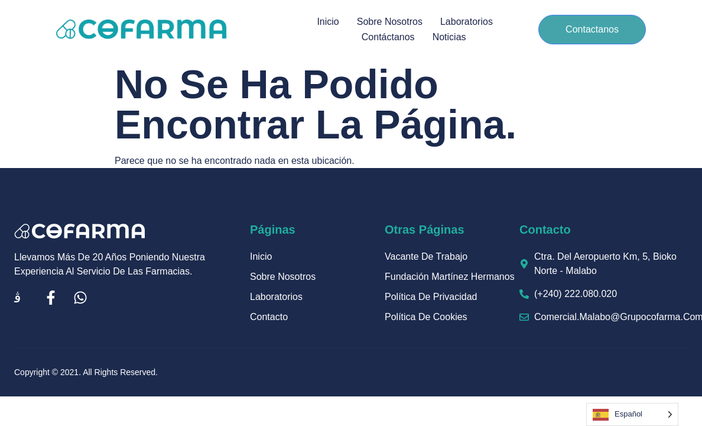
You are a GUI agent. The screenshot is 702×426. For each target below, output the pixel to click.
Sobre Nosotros (389, 22)
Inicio (328, 22)
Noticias (449, 37)
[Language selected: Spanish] (632, 414)
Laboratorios (466, 22)
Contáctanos (388, 37)
